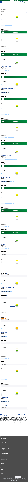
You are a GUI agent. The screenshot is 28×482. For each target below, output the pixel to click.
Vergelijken (4, 17)
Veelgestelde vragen (3, 475)
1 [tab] (12, 9)
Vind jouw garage (3, 478)
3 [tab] (15, 9)
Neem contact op (3, 474)
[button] (26, 14)
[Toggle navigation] (1, 2)
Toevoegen (15, 61)
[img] (1, 19)
